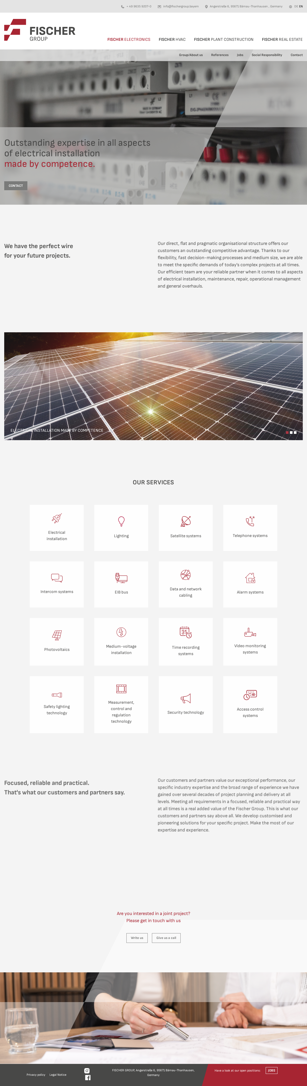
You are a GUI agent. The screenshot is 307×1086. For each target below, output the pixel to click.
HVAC (172, 39)
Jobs (240, 55)
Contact (297, 55)
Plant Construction (224, 39)
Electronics (128, 39)
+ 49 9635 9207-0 (138, 6)
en (301, 6)
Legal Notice (57, 1075)
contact (16, 186)
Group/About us (191, 55)
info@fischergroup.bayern (181, 6)
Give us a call (166, 938)
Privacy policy (36, 1075)
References (220, 55)
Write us (137, 938)
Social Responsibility (267, 55)
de (296, 6)
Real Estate (282, 39)
